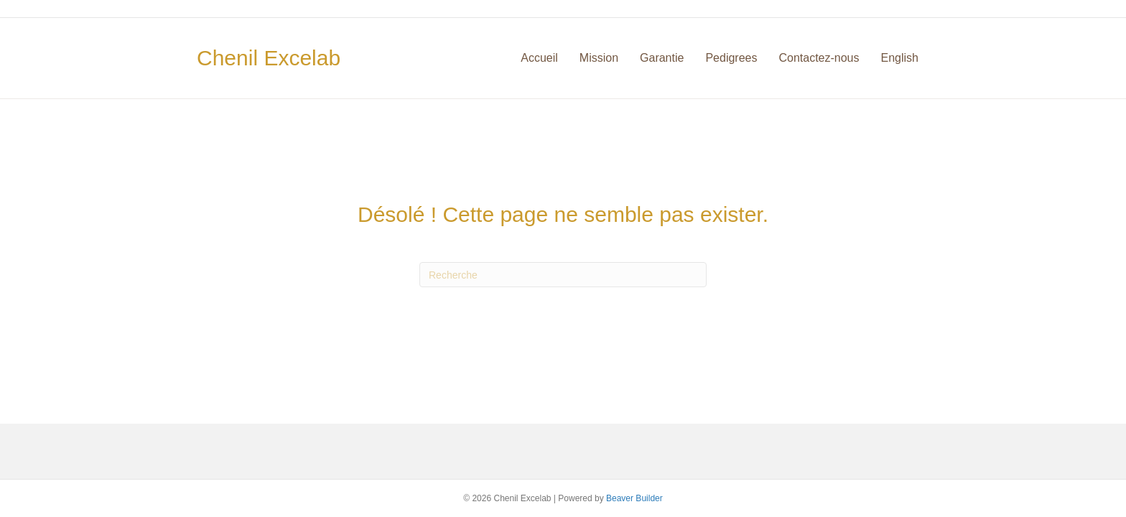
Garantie (662, 58)
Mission (599, 58)
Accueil (539, 58)
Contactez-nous (818, 58)
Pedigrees (731, 58)
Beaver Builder (634, 498)
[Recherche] (563, 274)
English (899, 58)
